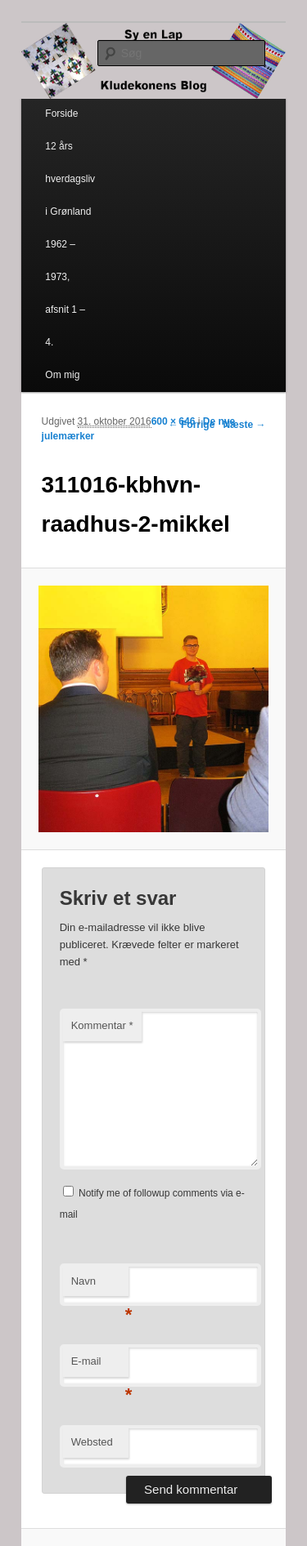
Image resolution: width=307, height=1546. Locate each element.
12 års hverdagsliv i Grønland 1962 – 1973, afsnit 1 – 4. (70, 244)
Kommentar (102, 1025)
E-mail (100, 1366)
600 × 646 (173, 421)
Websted (92, 1442)
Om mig (62, 375)
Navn (100, 1286)
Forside (61, 113)
